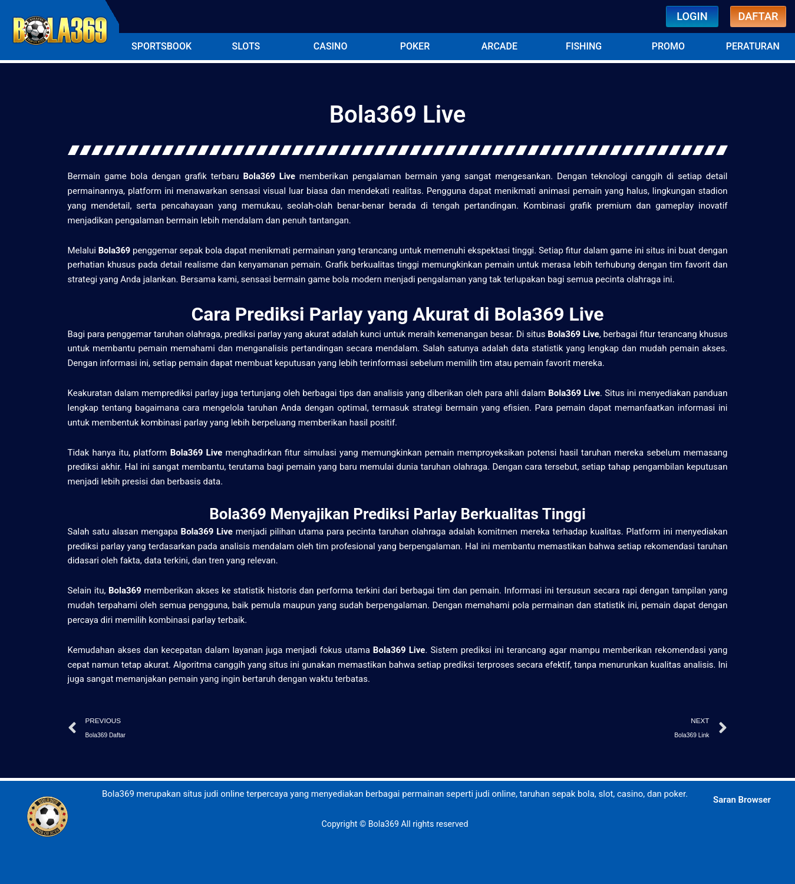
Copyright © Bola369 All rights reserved (395, 822)
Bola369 (116, 248)
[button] (161, 44)
